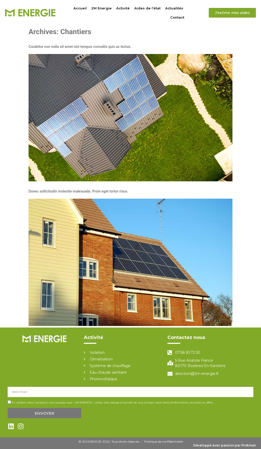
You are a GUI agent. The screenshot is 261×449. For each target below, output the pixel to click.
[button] (232, 13)
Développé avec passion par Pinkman (224, 445)
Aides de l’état (147, 8)
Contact (177, 17)
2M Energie (101, 8)
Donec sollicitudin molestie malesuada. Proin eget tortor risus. (78, 191)
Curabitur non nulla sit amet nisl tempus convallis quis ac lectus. (80, 47)
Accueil (80, 8)
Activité (123, 8)
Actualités (174, 8)
